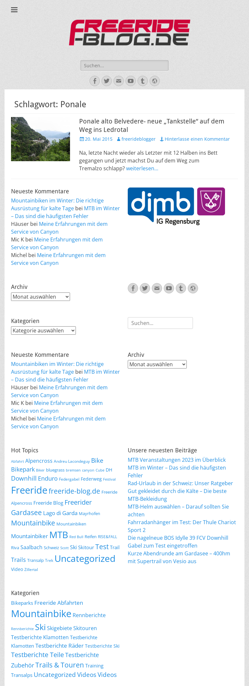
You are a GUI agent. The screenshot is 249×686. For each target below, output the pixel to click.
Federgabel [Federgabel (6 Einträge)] (69, 479)
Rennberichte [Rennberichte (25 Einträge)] (89, 615)
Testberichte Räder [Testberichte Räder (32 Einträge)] (59, 645)
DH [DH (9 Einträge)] (109, 470)
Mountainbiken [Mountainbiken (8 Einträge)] (71, 524)
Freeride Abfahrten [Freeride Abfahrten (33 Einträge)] (58, 602)
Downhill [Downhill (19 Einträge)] (24, 478)
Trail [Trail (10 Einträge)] (115, 547)
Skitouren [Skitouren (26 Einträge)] (85, 628)
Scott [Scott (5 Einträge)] (64, 548)
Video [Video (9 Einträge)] (17, 569)
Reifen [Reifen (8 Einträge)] (91, 536)
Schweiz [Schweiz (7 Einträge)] (51, 547)
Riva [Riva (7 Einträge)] (15, 547)
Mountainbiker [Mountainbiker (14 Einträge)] (29, 536)
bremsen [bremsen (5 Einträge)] (73, 470)
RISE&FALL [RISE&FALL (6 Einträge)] (107, 536)
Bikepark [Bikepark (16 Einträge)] (23, 469)
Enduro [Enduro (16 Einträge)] (48, 478)
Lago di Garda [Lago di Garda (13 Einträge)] (60, 513)
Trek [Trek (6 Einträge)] (49, 560)
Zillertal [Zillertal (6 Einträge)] (31, 569)
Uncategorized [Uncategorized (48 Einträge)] (55, 674)
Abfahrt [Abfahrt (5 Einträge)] (17, 461)
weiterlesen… (142, 168)
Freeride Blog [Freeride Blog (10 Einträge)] (48, 502)
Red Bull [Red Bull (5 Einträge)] (76, 537)
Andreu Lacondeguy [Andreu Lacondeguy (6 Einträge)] (72, 461)
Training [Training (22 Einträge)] (94, 665)
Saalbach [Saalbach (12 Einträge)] (31, 547)
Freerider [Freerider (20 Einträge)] (78, 502)
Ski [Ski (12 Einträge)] (73, 547)
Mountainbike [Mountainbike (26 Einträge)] (33, 522)
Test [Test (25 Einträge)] (102, 546)
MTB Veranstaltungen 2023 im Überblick (177, 459)
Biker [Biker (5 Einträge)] (40, 470)
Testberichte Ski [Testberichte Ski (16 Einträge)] (102, 646)
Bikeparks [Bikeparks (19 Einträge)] (22, 603)
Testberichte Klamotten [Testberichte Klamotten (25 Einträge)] (40, 637)
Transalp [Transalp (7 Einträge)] (35, 560)
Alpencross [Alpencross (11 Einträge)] (39, 460)
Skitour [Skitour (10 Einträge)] (86, 547)
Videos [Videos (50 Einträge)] (107, 674)
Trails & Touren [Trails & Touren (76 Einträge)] (59, 664)
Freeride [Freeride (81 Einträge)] (29, 490)
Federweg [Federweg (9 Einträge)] (91, 479)
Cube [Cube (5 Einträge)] (100, 470)
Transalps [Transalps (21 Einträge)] (21, 675)
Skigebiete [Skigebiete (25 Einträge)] (59, 628)
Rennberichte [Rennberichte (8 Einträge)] (22, 629)
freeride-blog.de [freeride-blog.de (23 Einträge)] (74, 491)
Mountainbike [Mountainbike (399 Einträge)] (41, 613)
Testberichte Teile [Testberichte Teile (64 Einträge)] (37, 654)
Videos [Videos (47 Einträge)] (86, 674)
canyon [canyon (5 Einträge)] (88, 470)
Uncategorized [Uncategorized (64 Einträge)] (84, 558)
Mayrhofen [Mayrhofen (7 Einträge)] (89, 513)
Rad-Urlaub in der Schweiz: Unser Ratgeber (180, 483)
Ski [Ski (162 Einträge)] (40, 626)
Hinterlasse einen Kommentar (197, 139)
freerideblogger (139, 139)
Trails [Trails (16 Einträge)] (18, 559)
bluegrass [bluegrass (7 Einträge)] (55, 470)
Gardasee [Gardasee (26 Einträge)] (26, 512)
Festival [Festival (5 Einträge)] (109, 479)
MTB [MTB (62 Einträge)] (58, 535)
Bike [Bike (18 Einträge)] (97, 460)
